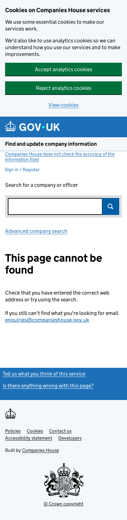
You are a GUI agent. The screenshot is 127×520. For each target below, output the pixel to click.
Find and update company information (51, 144)
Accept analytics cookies (63, 69)
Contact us (60, 431)
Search (110, 206)
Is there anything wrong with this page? (48, 385)
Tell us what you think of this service (44, 374)
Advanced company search (36, 231)
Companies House (40, 450)
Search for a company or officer (41, 185)
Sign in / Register (22, 169)
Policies (13, 431)
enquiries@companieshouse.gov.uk (47, 320)
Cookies (35, 431)
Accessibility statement (28, 438)
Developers (70, 438)
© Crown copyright (63, 504)
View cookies (63, 105)
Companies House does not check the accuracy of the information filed (59, 156)
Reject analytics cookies (63, 88)
